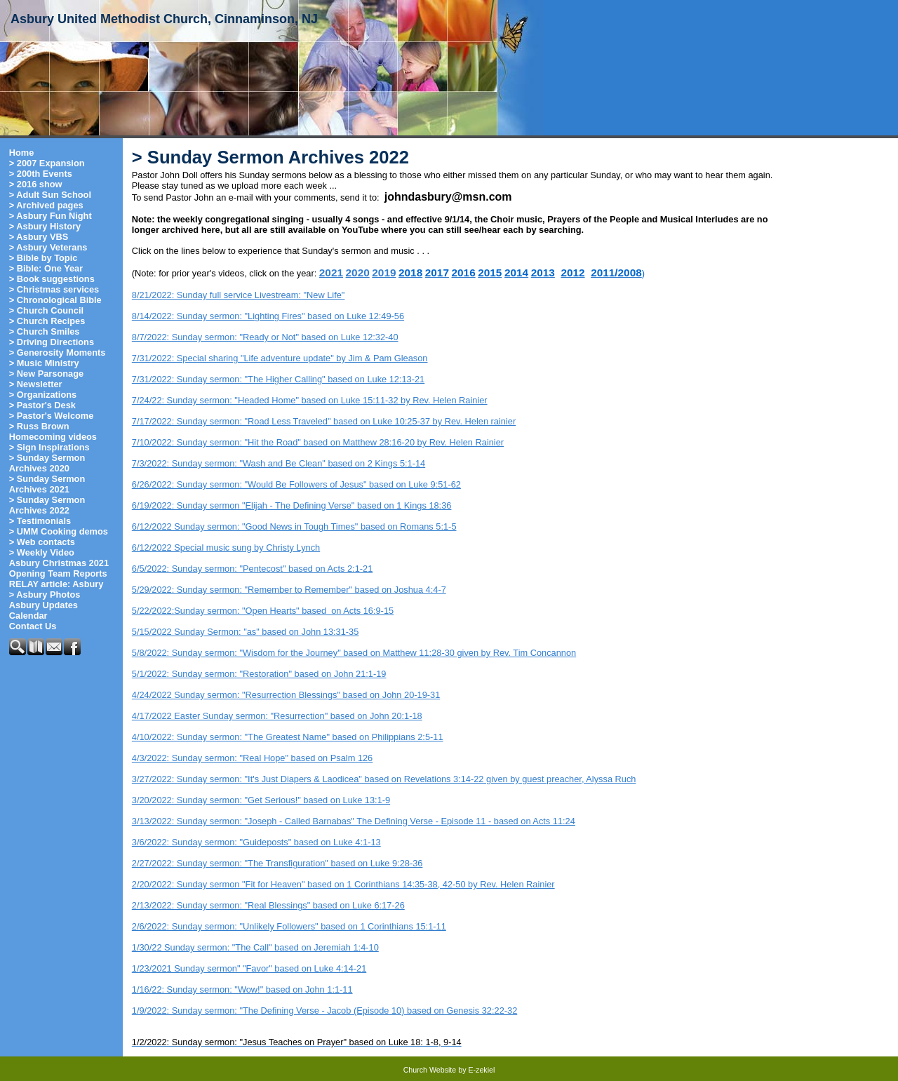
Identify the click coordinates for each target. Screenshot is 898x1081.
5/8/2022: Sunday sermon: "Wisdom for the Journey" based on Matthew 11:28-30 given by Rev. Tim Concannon (354, 652)
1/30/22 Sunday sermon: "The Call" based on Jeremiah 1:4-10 (255, 947)
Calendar (28, 615)
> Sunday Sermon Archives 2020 (47, 463)
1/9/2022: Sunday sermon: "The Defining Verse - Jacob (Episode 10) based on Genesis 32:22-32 (324, 1010)
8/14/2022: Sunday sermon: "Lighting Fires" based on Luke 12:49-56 (268, 316)
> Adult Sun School (50, 194)
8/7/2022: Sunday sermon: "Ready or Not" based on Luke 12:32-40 (265, 337)
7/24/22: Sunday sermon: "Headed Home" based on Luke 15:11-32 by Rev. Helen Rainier (310, 400)
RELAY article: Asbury (56, 584)
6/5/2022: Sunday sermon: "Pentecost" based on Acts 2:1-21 (252, 568)
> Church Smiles (44, 331)
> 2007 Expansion (47, 163)
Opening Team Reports (58, 573)
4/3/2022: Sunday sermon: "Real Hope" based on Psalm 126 (252, 758)
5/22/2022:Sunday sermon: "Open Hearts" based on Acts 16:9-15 (263, 610)
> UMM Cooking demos (58, 531)
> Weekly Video (41, 552)
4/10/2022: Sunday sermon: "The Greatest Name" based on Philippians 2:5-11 (287, 737)
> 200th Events (40, 173)
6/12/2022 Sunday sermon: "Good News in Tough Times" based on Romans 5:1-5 (294, 526)
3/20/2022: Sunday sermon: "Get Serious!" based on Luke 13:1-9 (261, 800)
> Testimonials (40, 521)
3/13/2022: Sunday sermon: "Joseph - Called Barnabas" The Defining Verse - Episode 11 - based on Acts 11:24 (353, 821)
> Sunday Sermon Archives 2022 (47, 505)
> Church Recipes (47, 321)
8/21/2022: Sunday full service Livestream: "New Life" (238, 295)
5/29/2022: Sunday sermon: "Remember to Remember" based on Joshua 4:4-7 (289, 589)
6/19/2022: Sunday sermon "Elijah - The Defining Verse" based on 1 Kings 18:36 (292, 505)
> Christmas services (54, 289)
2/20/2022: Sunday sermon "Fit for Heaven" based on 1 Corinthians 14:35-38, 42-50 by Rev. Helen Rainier (343, 884)
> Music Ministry (44, 363)
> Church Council (46, 310)
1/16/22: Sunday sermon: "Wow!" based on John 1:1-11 (242, 989)
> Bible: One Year (46, 268)
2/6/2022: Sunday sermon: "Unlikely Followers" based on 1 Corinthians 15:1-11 (289, 926)
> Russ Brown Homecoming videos (53, 431)
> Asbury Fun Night (50, 215)
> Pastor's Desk (42, 405)
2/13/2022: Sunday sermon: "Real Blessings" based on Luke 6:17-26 (268, 905)
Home (21, 152)
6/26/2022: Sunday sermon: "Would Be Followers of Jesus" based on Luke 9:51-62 (296, 484)
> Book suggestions (52, 279)
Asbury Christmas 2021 (59, 563)
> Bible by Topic (43, 258)
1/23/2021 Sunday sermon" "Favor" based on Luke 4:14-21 (249, 968)
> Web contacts (42, 542)
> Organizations (42, 394)
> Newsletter (35, 384)
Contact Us (33, 626)
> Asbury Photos (45, 594)
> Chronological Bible (55, 300)
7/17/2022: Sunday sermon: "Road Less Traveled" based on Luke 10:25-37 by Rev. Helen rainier (324, 421)
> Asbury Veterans (48, 247)
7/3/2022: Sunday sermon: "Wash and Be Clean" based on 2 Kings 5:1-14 (278, 463)
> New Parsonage (46, 373)
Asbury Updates (43, 605)
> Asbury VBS (39, 236)
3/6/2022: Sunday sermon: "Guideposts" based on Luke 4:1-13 (256, 842)
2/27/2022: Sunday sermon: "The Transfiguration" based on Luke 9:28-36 (277, 863)
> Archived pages (46, 205)
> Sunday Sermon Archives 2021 (47, 484)
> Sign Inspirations (49, 447)
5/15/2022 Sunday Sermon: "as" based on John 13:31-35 (245, 631)
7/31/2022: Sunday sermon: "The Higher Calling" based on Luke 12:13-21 (278, 379)
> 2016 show (35, 184)
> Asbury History (45, 226)
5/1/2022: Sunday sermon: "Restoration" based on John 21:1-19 (259, 674)
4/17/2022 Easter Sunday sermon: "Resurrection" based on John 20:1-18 (277, 716)
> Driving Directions (51, 342)
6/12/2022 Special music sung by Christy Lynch (226, 547)
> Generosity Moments (57, 352)
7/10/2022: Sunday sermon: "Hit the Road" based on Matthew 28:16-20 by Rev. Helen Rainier (318, 442)
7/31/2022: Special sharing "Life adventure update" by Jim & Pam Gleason (280, 358)
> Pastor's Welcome (51, 415)
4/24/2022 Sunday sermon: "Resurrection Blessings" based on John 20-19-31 (286, 695)
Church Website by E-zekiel (449, 1070)
